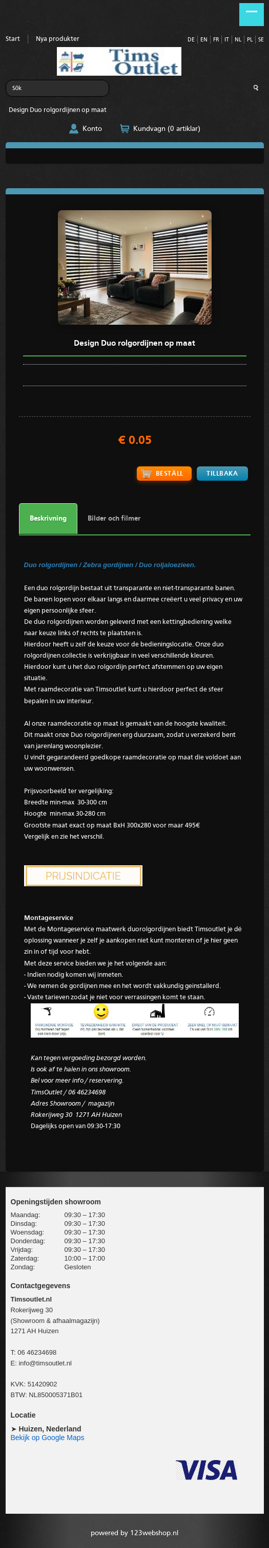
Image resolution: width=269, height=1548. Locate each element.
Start (13, 39)
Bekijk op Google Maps (48, 1437)
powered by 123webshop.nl (134, 1533)
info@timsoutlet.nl (45, 1363)
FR (216, 40)
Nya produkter (57, 39)
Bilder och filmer (114, 518)
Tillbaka (222, 473)
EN (204, 40)
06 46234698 (36, 1352)
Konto (92, 128)
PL (250, 40)
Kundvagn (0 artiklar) (166, 128)
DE (191, 40)
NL (238, 40)
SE (261, 40)
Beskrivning (48, 518)
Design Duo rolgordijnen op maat (58, 110)
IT (226, 40)
